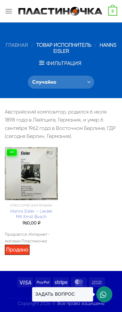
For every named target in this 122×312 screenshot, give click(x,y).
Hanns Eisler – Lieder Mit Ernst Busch (31, 214)
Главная (17, 45)
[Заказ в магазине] (61, 82)
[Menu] (9, 11)
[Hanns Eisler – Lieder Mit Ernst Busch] (31, 173)
